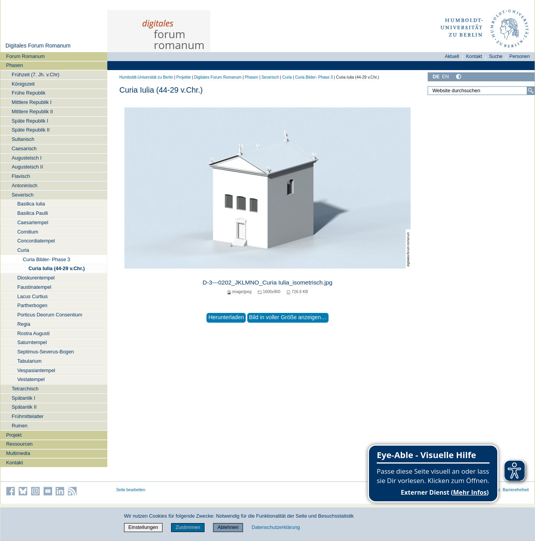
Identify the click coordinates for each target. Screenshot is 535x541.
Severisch (22, 195)
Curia (23, 250)
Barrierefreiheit (516, 490)
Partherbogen (32, 305)
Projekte (183, 77)
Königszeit (23, 84)
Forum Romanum (25, 56)
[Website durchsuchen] (481, 90)
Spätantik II (24, 407)
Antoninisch (24, 185)
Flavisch (21, 176)
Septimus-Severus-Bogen (45, 352)
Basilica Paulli (32, 213)
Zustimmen (187, 527)
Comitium (27, 232)
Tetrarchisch (25, 389)
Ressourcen (19, 444)
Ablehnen (227, 527)
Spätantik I (23, 398)
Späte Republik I (30, 121)
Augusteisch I (27, 158)
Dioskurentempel (35, 278)
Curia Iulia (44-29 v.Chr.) (56, 268)
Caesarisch (24, 148)
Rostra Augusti (33, 333)
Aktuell (452, 56)
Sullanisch (23, 139)
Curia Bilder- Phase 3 (46, 259)
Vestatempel (30, 379)
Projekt (14, 435)
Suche (496, 56)
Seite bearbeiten (130, 490)
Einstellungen (143, 527)
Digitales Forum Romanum (37, 45)
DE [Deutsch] (436, 76)
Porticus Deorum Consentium (49, 315)
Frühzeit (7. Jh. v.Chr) (35, 74)
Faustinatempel (34, 287)
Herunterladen (226, 317)
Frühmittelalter (28, 416)
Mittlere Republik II (32, 111)
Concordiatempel (36, 241)
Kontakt (14, 462)
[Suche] (531, 90)
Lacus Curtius (32, 296)
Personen (519, 56)
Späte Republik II (30, 130)
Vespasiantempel (36, 370)
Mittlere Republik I (31, 102)
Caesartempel (32, 222)
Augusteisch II (27, 167)
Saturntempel (32, 342)
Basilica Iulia (31, 204)
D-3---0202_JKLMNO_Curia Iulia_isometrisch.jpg (267, 282)
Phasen (14, 65)
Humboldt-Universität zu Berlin (146, 77)
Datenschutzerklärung (276, 527)
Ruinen (20, 426)
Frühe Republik (28, 93)
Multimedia (18, 453)
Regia (23, 324)
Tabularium (29, 361)
